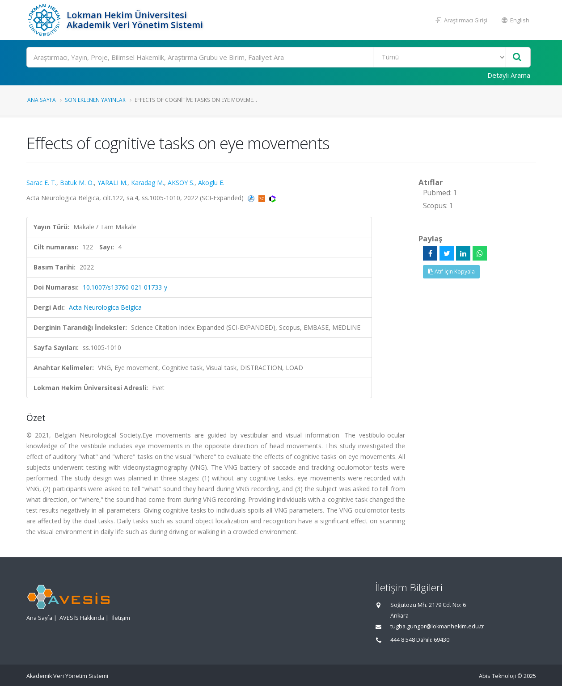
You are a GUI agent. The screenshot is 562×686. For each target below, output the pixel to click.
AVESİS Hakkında (81, 618)
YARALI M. (112, 182)
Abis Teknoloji (497, 676)
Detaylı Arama (508, 75)
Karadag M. (147, 182)
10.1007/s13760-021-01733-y (125, 287)
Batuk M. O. (77, 182)
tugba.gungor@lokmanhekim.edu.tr (437, 626)
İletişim (120, 618)
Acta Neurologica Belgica (105, 307)
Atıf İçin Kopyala (451, 271)
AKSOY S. (181, 182)
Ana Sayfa (41, 99)
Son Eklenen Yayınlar (95, 99)
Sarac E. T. (41, 182)
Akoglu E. (211, 182)
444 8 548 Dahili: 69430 (419, 640)
